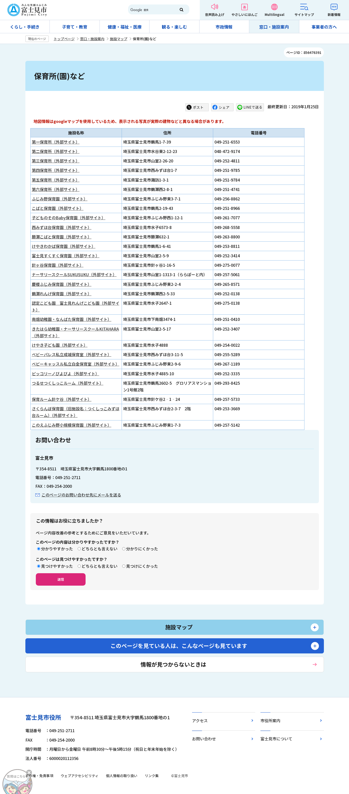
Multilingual (274, 14)
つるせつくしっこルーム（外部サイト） (67, 383)
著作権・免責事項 (39, 775)
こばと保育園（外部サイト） (58, 208)
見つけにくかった (142, 566)
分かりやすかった (57, 549)
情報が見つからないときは (173, 664)
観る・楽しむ (174, 27)
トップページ (64, 38)
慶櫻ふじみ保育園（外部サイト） (62, 284)
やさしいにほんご (244, 14)
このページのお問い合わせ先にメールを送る (81, 495)
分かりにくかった (142, 549)
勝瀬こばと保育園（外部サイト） (62, 237)
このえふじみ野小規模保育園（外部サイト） (71, 425)
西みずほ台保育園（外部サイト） (62, 227)
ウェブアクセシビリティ (80, 775)
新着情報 (334, 14)
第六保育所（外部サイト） (56, 189)
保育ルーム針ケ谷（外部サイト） (62, 399)
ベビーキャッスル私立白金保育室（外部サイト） (75, 364)
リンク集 (152, 775)
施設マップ (118, 38)
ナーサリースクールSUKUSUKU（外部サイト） (74, 274)
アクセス (200, 720)
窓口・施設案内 (274, 27)
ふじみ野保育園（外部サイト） (60, 199)
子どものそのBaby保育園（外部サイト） (68, 218)
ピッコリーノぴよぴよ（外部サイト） (65, 374)
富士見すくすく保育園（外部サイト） (66, 256)
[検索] (150, 10)
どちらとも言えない (99, 549)
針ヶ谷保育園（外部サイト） (58, 265)
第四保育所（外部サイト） (56, 170)
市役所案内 (270, 720)
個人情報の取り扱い (121, 775)
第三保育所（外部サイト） (56, 161)
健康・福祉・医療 (125, 27)
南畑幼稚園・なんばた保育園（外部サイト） (71, 319)
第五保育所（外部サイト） (56, 180)
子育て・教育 (74, 27)
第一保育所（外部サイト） (56, 142)
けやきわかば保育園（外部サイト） (64, 246)
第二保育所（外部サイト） (56, 151)
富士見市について (276, 739)
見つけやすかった (57, 566)
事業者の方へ (324, 27)
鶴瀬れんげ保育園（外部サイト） (62, 294)
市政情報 (224, 27)
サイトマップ (304, 14)
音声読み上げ (214, 14)
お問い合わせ (204, 739)
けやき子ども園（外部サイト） (60, 345)
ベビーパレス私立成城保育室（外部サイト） (71, 354)
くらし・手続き (25, 27)
